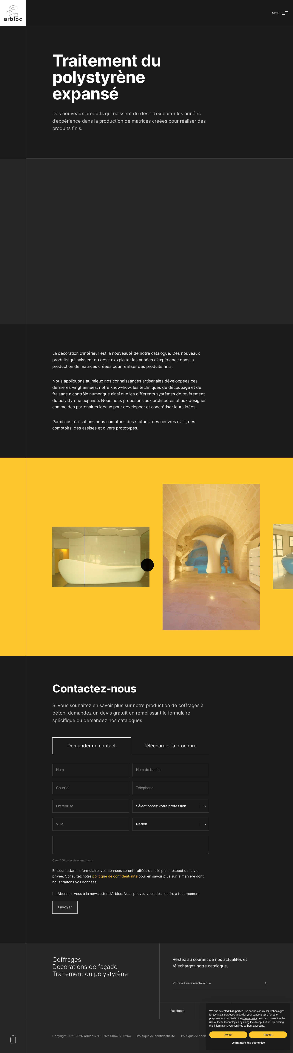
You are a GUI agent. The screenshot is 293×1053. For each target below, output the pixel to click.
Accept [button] (268, 1034)
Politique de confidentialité (156, 1036)
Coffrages (66, 959)
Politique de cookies (195, 1036)
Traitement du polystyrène (90, 974)
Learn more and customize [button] (248, 1042)
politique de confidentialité (115, 876)
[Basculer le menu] (280, 13)
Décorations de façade (85, 966)
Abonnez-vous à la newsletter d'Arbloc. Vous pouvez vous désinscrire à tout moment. (129, 894)
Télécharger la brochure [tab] (170, 745)
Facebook (177, 1011)
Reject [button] (228, 1034)
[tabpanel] (130, 840)
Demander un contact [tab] (91, 745)
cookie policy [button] (249, 1018)
